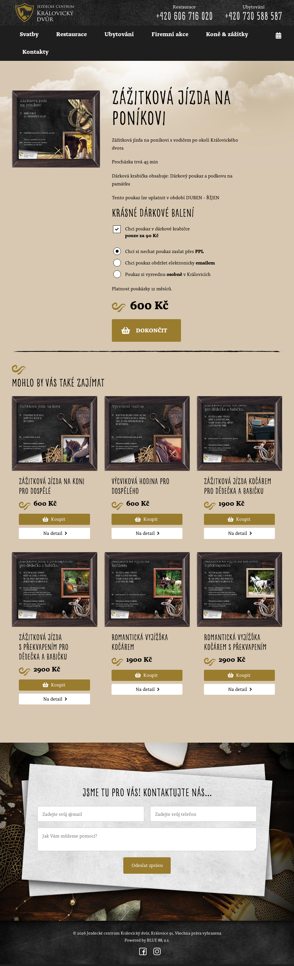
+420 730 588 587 (253, 17)
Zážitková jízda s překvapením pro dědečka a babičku (44, 648)
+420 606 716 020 (184, 17)
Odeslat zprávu (147, 866)
